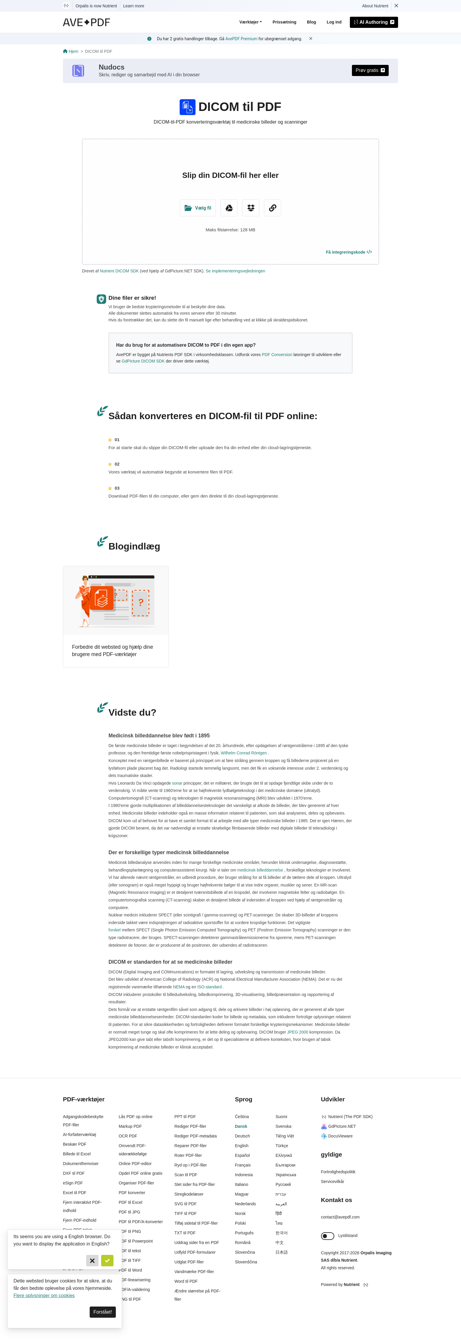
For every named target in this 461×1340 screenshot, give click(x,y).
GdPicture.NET (338, 1126)
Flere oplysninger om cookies (44, 1295)
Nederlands (245, 1203)
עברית (280, 1194)
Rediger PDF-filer (190, 1126)
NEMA (179, 987)
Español (242, 1155)
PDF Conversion (277, 354)
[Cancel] (92, 1260)
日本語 (281, 1252)
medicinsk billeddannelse (260, 870)
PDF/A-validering (134, 1289)
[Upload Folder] (198, 207)
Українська (285, 1174)
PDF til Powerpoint (136, 1241)
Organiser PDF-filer (136, 1183)
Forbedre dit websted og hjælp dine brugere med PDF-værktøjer (112, 651)
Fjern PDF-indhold (79, 1220)
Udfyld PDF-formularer (195, 1252)
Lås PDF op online (136, 1116)
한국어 (281, 1233)
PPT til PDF (185, 1116)
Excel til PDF (74, 1192)
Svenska (283, 1126)
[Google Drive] (229, 207)
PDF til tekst (130, 1250)
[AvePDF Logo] (86, 22)
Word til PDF (186, 1281)
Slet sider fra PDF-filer (194, 1184)
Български (285, 1165)
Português (244, 1233)
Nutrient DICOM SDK (119, 271)
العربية (281, 1203)
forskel (115, 930)
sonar (177, 783)
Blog (311, 22)
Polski (240, 1223)
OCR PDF (128, 1136)
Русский (283, 1184)
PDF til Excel (130, 1202)
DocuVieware (337, 1136)
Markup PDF (130, 1126)
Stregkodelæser (188, 1194)
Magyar (242, 1194)
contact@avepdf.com (340, 1217)
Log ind (334, 22)
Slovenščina (246, 1262)
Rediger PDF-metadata (195, 1136)
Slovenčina (245, 1252)
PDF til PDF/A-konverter (141, 1221)
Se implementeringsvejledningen (235, 271)
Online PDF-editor (135, 1163)
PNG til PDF (130, 1299)
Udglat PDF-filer (189, 1262)
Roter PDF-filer (188, 1155)
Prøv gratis (370, 70)
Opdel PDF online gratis (141, 1173)
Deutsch (242, 1136)
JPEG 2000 (297, 1032)
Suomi (281, 1116)
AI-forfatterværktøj (79, 1134)
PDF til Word (130, 1270)
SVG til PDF (185, 1203)
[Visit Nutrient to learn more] (66, 5)
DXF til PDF (74, 1173)
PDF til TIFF (130, 1260)
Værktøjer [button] (248, 22)
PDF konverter (132, 1192)
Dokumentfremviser (80, 1163)
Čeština (242, 1116)
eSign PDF (73, 1183)
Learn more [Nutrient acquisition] (133, 6)
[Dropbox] (250, 207)
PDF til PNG (130, 1231)
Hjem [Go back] (70, 51)
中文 (279, 1242)
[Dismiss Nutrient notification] (396, 5)
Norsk (240, 1213)
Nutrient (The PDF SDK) (347, 1116)
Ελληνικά (283, 1155)
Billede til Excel (77, 1154)
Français (243, 1165)
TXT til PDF (185, 1233)
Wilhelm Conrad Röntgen (244, 753)
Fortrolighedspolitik (338, 1171)
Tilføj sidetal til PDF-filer (196, 1223)
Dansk (241, 1126)
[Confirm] (107, 1260)
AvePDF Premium (242, 38)
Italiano (241, 1184)
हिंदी (278, 1213)
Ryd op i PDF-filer (190, 1165)
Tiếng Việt (284, 1136)
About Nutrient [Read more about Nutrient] (375, 6)
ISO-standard (209, 987)
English (241, 1145)
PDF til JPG (129, 1212)
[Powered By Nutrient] (359, 1285)
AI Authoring (374, 22)
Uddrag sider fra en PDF (196, 1242)
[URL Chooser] (272, 207)
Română (242, 1242)
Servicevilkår (332, 1181)
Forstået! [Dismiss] (102, 1311)
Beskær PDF (74, 1144)
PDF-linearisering (135, 1279)
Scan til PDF (185, 1174)
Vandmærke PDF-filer (194, 1271)
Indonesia (244, 1174)
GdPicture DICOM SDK (143, 361)
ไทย (279, 1223)
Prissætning (284, 22)
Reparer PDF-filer (190, 1145)
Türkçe (281, 1145)
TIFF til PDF (185, 1213)
